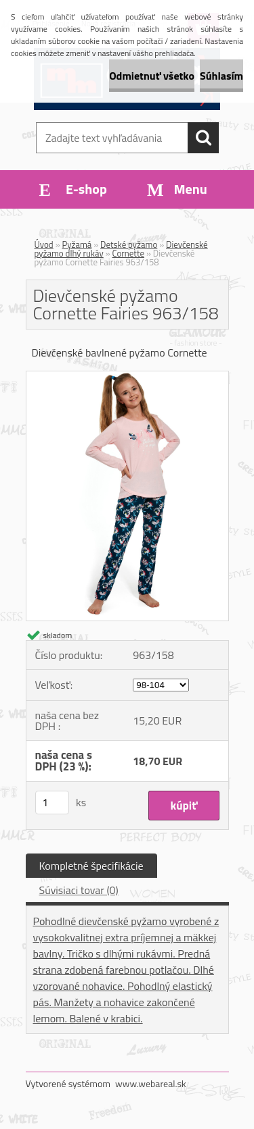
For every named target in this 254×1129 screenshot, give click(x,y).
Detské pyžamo (128, 244)
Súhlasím (221, 76)
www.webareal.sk (150, 1083)
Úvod (44, 244)
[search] (203, 137)
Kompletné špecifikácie (91, 866)
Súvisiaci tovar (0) (79, 890)
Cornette (128, 253)
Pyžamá (77, 244)
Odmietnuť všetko (151, 76)
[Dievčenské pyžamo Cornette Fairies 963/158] (127, 377)
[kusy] (52, 802)
